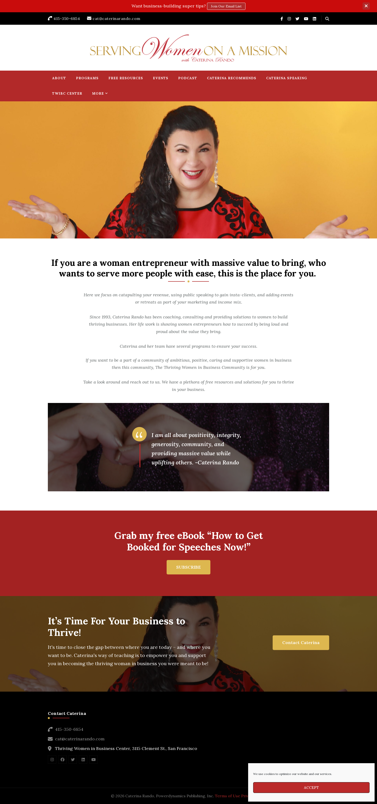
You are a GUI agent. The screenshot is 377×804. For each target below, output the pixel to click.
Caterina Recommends (231, 78)
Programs (87, 78)
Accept (311, 787)
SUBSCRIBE (188, 567)
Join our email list (226, 6)
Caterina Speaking (286, 78)
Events (160, 78)
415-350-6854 (69, 729)
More (98, 93)
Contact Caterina (301, 642)
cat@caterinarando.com (80, 739)
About (59, 78)
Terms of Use (227, 795)
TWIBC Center (67, 93)
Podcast (187, 78)
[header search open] (327, 19)
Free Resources (125, 78)
